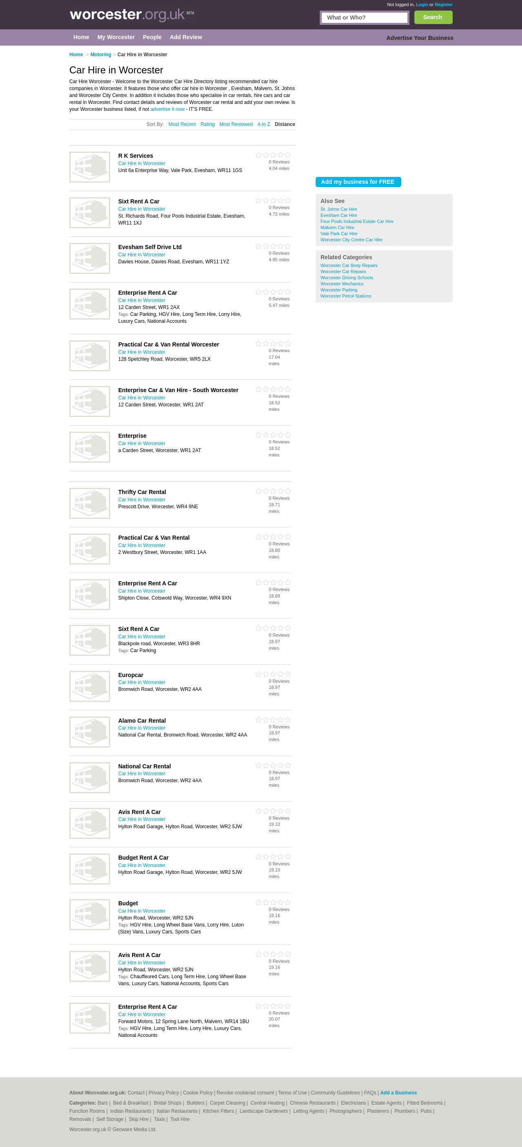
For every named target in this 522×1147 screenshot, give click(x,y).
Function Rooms (87, 1111)
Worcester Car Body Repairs (349, 265)
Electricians (354, 1103)
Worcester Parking (339, 289)
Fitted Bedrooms (425, 1103)
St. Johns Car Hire (339, 209)
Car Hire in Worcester (141, 163)
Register (444, 4)
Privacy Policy (163, 1093)
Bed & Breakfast (131, 1103)
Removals (81, 1119)
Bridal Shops (168, 1103)
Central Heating (268, 1103)
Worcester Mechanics (342, 283)
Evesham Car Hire (339, 215)
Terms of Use (292, 1093)
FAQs (370, 1093)
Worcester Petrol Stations (346, 295)
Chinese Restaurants (313, 1103)
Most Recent (182, 124)
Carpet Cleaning (228, 1103)
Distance (285, 124)
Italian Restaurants (178, 1111)
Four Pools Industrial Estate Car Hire (357, 221)
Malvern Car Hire (337, 227)
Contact (136, 1093)
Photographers (346, 1111)
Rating (208, 124)
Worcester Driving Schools (347, 277)
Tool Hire (180, 1119)
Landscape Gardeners (264, 1111)
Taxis (160, 1119)
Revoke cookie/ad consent (245, 1093)
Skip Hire (139, 1119)
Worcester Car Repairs (343, 271)
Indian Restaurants (132, 1111)
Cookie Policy (198, 1093)
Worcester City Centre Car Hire (352, 239)
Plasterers (378, 1111)
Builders (196, 1103)
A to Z (263, 124)
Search (432, 17)
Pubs (426, 1111)
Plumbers (405, 1111)
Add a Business (398, 1093)
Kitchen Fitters (219, 1111)
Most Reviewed (236, 124)
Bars (103, 1103)
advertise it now (167, 109)
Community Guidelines (335, 1093)
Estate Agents (387, 1103)
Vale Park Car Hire (339, 233)
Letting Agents (309, 1111)
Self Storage (110, 1119)
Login (422, 4)
